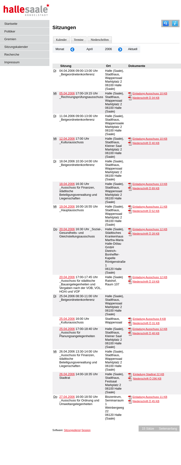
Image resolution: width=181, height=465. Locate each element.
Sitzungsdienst (72, 430)
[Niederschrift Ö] (130, 98)
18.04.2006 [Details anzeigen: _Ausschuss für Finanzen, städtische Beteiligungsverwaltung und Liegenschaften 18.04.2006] (67, 184)
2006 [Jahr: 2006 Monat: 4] (108, 49)
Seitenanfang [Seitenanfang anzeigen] (168, 428)
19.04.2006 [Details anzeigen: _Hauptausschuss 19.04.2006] (67, 206)
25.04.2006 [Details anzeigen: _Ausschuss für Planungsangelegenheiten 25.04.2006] (67, 329)
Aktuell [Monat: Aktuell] (132, 49)
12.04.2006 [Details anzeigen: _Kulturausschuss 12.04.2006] (67, 138)
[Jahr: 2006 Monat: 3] (72, 49)
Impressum (12, 62)
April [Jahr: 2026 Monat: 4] (90, 49)
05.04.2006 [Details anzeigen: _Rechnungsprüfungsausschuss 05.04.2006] (67, 93)
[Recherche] (165, 23)
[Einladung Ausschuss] (130, 93)
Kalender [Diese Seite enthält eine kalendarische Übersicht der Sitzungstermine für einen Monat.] (61, 39)
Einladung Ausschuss (150, 93)
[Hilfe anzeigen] (175, 23)
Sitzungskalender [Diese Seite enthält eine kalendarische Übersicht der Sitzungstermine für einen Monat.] (16, 47)
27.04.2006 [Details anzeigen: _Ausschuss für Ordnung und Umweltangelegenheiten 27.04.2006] (67, 397)
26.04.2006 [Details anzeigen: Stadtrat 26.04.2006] (67, 374)
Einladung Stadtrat (148, 374)
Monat (59, 49)
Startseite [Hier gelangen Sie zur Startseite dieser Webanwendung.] (10, 24)
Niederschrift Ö (146, 97)
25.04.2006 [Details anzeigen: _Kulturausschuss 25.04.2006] (67, 319)
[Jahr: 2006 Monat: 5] (120, 49)
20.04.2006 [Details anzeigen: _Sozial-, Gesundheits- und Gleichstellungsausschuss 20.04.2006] (67, 229)
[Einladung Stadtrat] (130, 374)
